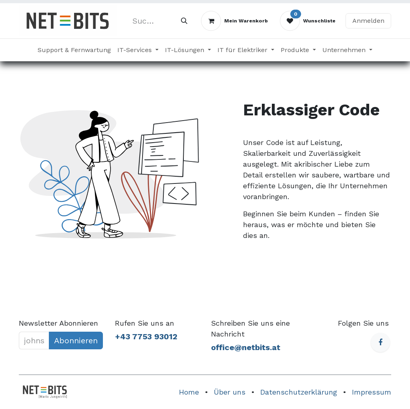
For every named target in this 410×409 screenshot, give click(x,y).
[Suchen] (184, 21)
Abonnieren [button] (76, 340)
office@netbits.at (245, 347)
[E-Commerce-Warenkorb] (234, 21)
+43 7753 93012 (146, 336)
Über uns (229, 392)
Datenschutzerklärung (298, 392)
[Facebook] (380, 342)
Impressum (371, 392)
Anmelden (368, 20)
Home (189, 392)
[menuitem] (74, 50)
